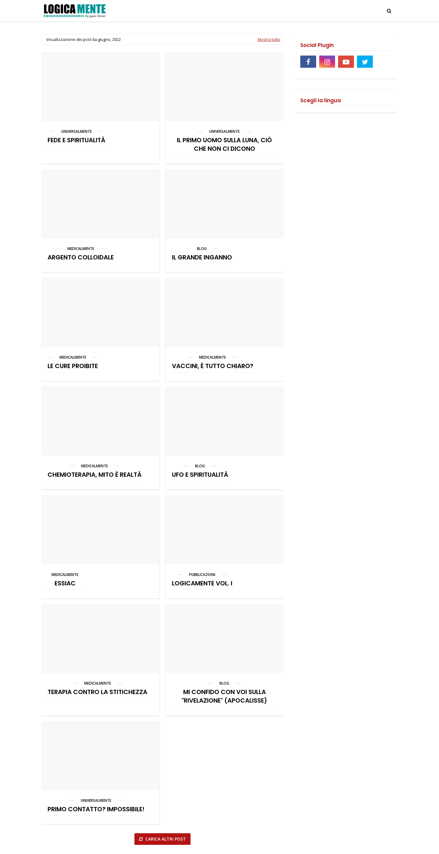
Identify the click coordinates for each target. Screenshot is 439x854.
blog (202, 248)
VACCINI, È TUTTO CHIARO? (212, 366)
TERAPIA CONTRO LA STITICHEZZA (97, 692)
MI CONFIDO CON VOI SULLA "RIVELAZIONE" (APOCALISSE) (224, 696)
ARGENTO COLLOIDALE (81, 257)
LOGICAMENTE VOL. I (202, 583)
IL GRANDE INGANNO (202, 257)
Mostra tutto (269, 39)
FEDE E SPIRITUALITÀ (76, 140)
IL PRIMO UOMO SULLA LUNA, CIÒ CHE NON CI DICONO (224, 144)
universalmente (76, 131)
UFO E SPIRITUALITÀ (200, 474)
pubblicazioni (202, 574)
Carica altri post (165, 839)
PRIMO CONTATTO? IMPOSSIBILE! (96, 809)
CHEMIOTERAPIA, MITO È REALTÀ (94, 474)
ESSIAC (65, 583)
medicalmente (80, 248)
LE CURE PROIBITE (73, 366)
